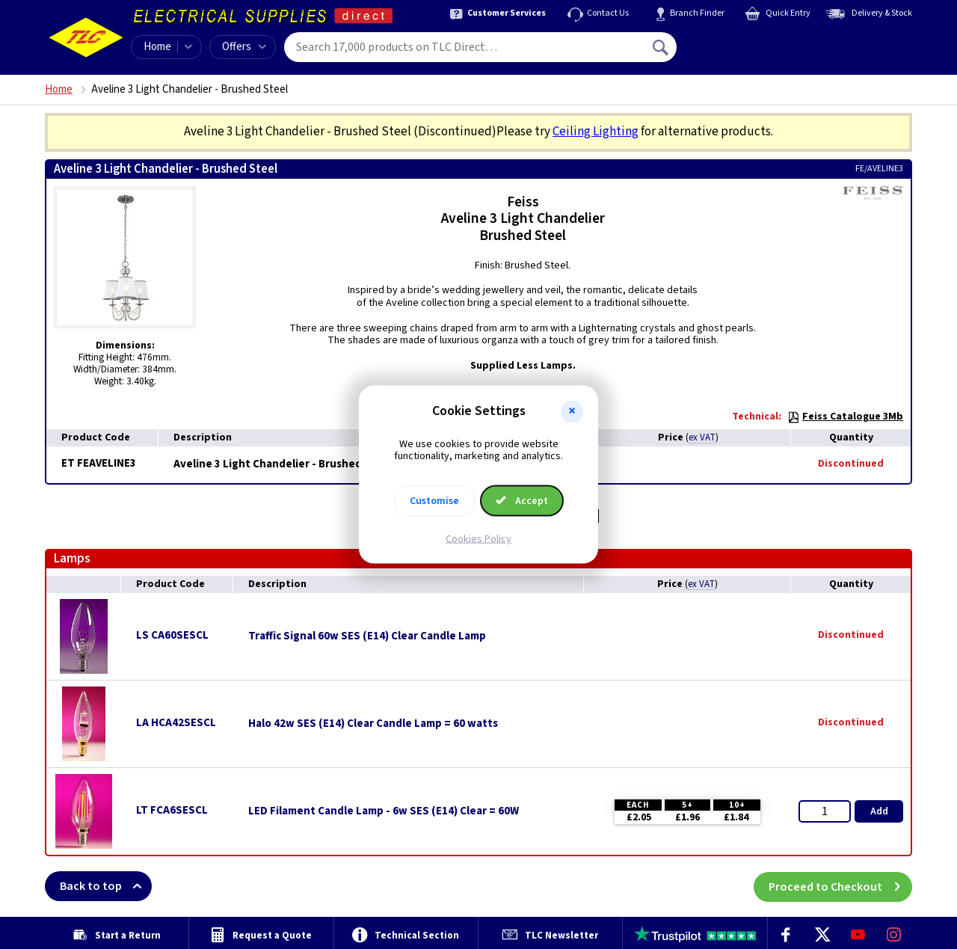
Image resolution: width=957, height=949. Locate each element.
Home (157, 47)
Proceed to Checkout (840, 886)
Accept (522, 501)
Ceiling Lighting (595, 132)
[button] (572, 411)
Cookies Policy (478, 539)
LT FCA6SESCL (172, 810)
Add (879, 811)
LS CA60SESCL (172, 635)
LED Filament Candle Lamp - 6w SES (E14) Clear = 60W (383, 811)
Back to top (106, 886)
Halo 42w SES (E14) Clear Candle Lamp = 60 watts (373, 724)
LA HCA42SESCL (176, 723)
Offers (244, 47)
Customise (434, 501)
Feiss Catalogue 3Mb (845, 416)
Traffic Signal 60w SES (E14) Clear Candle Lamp (367, 636)
